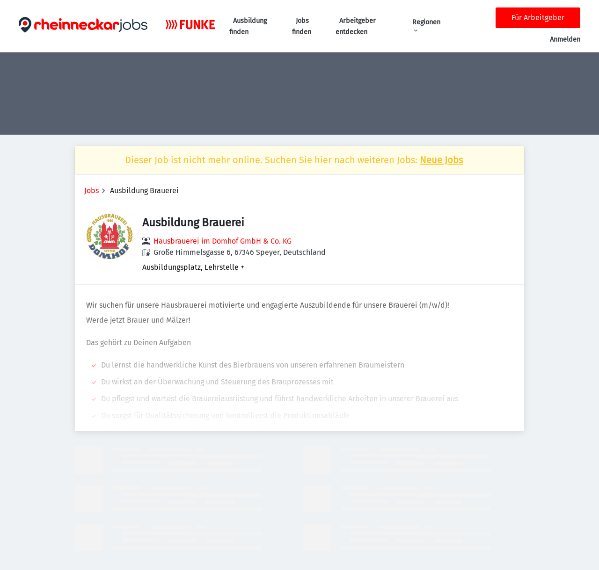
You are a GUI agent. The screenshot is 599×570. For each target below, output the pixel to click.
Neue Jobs (441, 160)
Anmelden (565, 39)
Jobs (91, 190)
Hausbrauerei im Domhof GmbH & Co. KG (222, 241)
